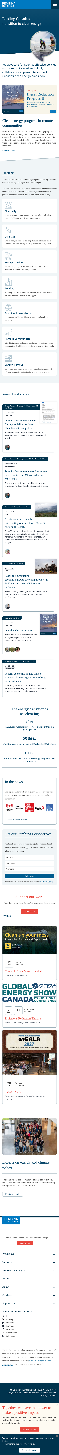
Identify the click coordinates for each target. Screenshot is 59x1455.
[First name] (29, 857)
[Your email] (29, 869)
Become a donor (29, 1429)
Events (6, 1278)
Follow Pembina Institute (17, 1311)
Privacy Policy (29, 1444)
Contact (7, 1295)
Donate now (25, 1243)
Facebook (8, 1329)
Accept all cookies (29, 1450)
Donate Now (29, 911)
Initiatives (8, 1262)
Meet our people (12, 1194)
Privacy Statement (49, 1395)
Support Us (8, 1303)
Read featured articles (17, 819)
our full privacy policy (46, 882)
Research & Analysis (14, 1270)
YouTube (8, 1326)
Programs (8, 1253)
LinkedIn (8, 1322)
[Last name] (29, 863)
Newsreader (9, 1332)
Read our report (9, 150)
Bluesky (7, 1319)
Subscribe (8, 1336)
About (5, 1286)
